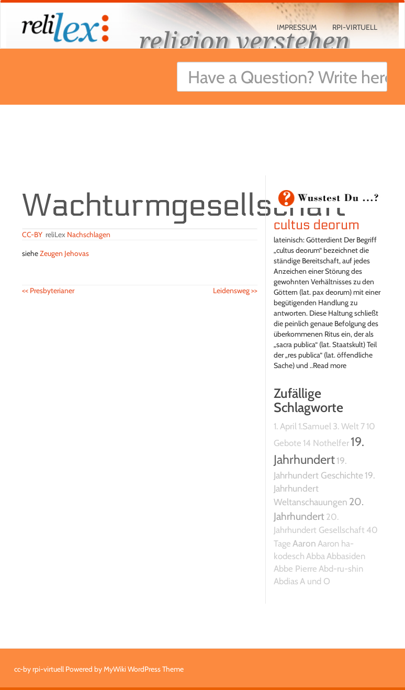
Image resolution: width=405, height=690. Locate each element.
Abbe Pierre (295, 568)
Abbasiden (346, 556)
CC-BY (32, 234)
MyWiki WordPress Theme (144, 669)
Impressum (297, 27)
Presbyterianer (48, 290)
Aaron (304, 543)
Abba (315, 556)
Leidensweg (235, 290)
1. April (285, 426)
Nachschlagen (88, 234)
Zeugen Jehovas (64, 253)
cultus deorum (316, 225)
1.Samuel (314, 426)
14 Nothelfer (326, 443)
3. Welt (346, 426)
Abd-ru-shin (341, 568)
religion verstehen (244, 41)
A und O (315, 581)
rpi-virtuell (354, 27)
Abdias (286, 581)
